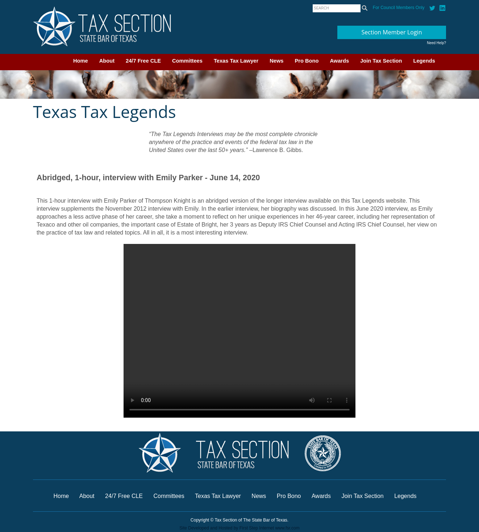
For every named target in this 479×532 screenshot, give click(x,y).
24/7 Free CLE (143, 61)
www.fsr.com (287, 528)
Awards (339, 61)
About (106, 61)
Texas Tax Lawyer (236, 61)
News (276, 61)
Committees (187, 61)
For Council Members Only (399, 7)
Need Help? (436, 43)
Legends (424, 61)
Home (80, 61)
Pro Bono (307, 61)
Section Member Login (392, 32)
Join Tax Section (381, 61)
